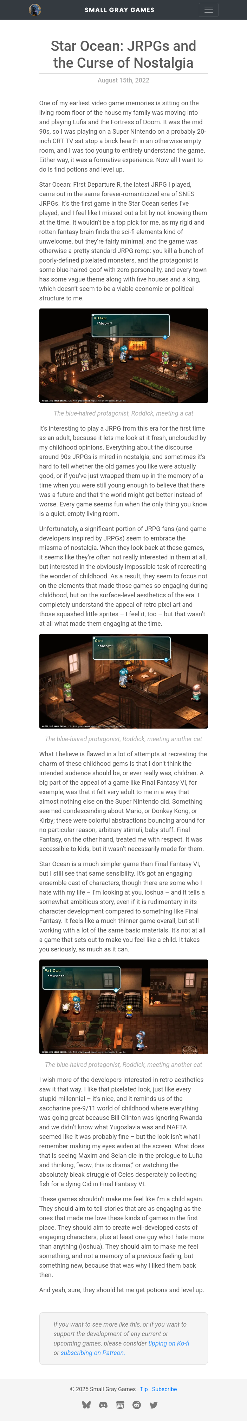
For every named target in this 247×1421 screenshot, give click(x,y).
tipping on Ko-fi (168, 1343)
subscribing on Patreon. (93, 1352)
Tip (144, 1389)
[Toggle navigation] (209, 10)
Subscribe (164, 1389)
